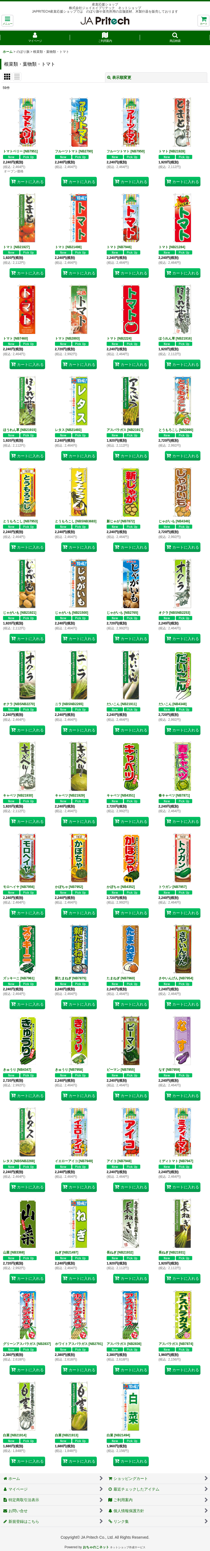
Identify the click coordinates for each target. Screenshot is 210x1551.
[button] (7, 21)
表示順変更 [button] (119, 77)
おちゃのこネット (96, 1547)
